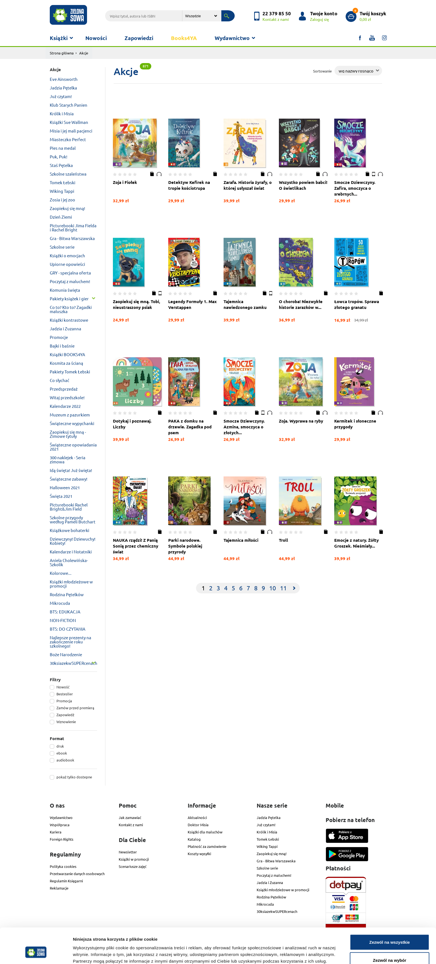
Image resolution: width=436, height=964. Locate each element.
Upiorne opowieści (67, 264)
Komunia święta (65, 290)
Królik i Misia (62, 113)
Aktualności (197, 817)
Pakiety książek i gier (69, 298)
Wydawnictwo (232, 37)
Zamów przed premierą (75, 708)
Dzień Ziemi (61, 216)
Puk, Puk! (58, 156)
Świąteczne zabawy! (68, 478)
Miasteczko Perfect (68, 139)
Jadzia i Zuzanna (65, 328)
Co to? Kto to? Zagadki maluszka (71, 309)
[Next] (294, 588)
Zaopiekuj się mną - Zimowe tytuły (68, 434)
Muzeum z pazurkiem (70, 414)
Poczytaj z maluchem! (70, 281)
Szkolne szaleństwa (68, 173)
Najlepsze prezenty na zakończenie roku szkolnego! (70, 641)
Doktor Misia (198, 824)
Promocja (64, 701)
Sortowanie (322, 71)
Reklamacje (59, 888)
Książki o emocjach (67, 255)
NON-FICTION (63, 620)
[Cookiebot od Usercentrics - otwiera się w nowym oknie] (36, 953)
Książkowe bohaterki (69, 530)
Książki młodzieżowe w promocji (71, 583)
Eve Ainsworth (64, 79)
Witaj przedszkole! (67, 397)
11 (283, 587)
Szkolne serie (62, 246)
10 (272, 587)
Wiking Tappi (62, 191)
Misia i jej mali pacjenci (71, 130)
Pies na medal (63, 148)
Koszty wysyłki (199, 853)
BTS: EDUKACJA (65, 611)
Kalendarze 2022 (65, 406)
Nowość (63, 687)
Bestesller (64, 694)
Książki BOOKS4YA (67, 354)
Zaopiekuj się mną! (67, 208)
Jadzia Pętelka (63, 87)
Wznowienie (66, 721)
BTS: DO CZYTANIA (67, 628)
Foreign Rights (61, 839)
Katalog (194, 839)
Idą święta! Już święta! (71, 470)
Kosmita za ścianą (66, 363)
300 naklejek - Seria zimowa (67, 459)
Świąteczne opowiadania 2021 (73, 446)
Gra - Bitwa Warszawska (72, 238)
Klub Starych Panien (68, 105)
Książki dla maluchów (205, 832)
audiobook (65, 760)
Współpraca (60, 824)
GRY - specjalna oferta (70, 272)
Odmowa (389, 949)
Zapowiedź (65, 714)
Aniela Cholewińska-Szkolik (69, 562)
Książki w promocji (134, 859)
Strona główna (62, 53)
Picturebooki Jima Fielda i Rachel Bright (73, 227)
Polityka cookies (63, 866)
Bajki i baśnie (62, 345)
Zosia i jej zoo (62, 199)
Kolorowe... (60, 573)
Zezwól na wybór (389, 931)
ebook (61, 753)
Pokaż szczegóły (296, 949)
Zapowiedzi (139, 37)
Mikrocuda (60, 603)
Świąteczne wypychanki (72, 423)
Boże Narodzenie (66, 654)
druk (60, 746)
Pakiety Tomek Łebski (70, 371)
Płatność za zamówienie (207, 846)
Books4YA (184, 37)
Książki (59, 37)
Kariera (55, 832)
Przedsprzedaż (64, 388)
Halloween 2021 (65, 487)
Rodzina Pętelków (67, 594)
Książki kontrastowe (69, 320)
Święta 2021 (61, 496)
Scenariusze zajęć (133, 866)
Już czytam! (61, 96)
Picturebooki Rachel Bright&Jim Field (69, 506)
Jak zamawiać (130, 817)
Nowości (96, 37)
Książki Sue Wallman (69, 122)
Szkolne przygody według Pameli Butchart (72, 519)
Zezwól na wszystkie (389, 912)
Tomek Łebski (62, 182)
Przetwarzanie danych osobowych (77, 873)
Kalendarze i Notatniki (71, 551)
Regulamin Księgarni (66, 880)
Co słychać (59, 380)
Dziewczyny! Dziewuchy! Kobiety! (72, 541)
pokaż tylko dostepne (74, 777)
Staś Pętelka (61, 165)
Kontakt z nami (131, 824)
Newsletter (128, 852)
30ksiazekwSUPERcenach (73, 663)
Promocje (59, 337)
